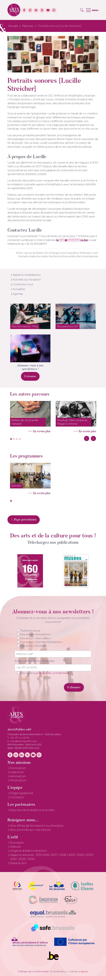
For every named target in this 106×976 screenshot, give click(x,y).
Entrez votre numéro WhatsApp (35, 660)
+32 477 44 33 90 (20, 737)
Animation (18, 776)
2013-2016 (43, 854)
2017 (54, 854)
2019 (72, 854)
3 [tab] (17, 439)
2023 (23, 859)
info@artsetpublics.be (24, 741)
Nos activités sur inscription (30, 829)
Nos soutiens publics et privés (32, 810)
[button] (82, 10)
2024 (31, 859)
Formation (18, 768)
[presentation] (38, 685)
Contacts (17, 797)
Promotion (18, 780)
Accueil (13, 25)
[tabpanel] (30, 415)
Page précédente (23, 519)
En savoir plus (41, 431)
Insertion (17, 772)
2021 (89, 854)
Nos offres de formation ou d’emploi (37, 825)
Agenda (18, 293)
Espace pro (18, 863)
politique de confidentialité (53, 673)
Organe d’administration (28, 850)
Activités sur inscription (27, 279)
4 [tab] (20, 439)
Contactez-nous (23, 284)
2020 (81, 854)
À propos (17, 842)
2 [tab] (14, 439)
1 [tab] (11, 439)
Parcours (27, 25)
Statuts (15, 846)
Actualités (19, 289)
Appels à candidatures (27, 274)
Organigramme (21, 793)
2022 (14, 859)
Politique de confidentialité (33, 971)
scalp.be (83, 971)
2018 (63, 854)
